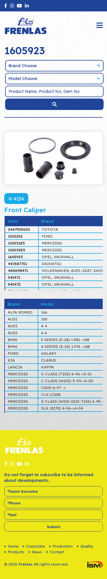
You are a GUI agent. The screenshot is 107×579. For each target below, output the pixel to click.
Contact (55, 552)
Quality (85, 546)
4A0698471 (18, 270)
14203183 (16, 243)
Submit (53, 526)
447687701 (17, 263)
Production (61, 546)
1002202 (15, 236)
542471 (14, 277)
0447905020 (19, 229)
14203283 (16, 250)
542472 (14, 284)
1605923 (15, 257)
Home (11, 546)
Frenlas (26, 564)
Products (14, 552)
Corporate (34, 546)
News (35, 552)
